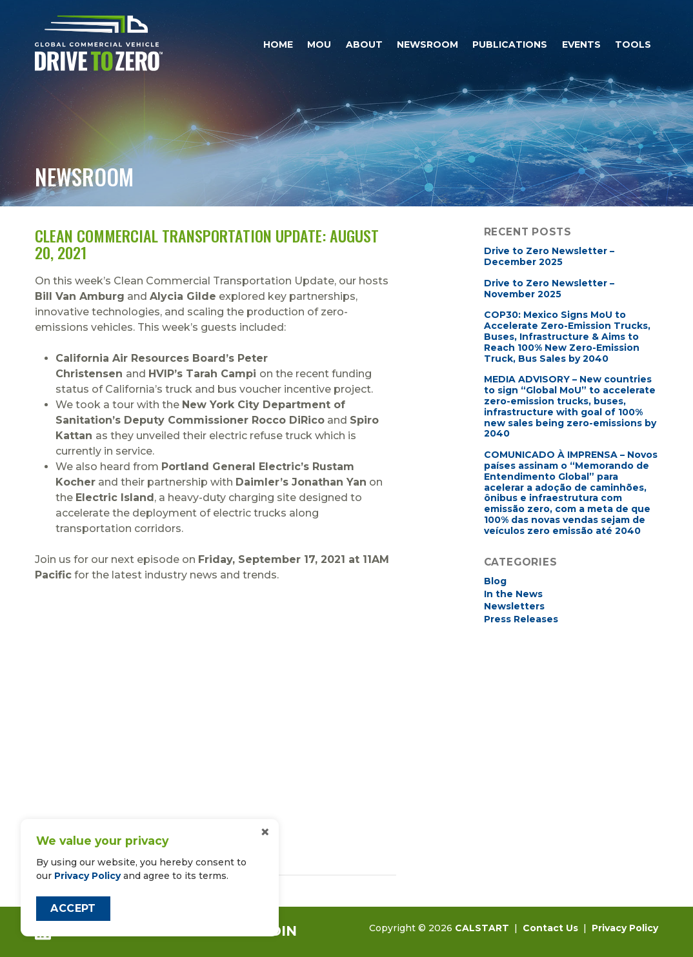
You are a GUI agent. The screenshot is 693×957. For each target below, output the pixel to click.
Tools (633, 44)
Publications (509, 44)
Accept (72, 908)
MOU (319, 44)
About (364, 44)
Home (278, 44)
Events (581, 44)
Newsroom (427, 44)
